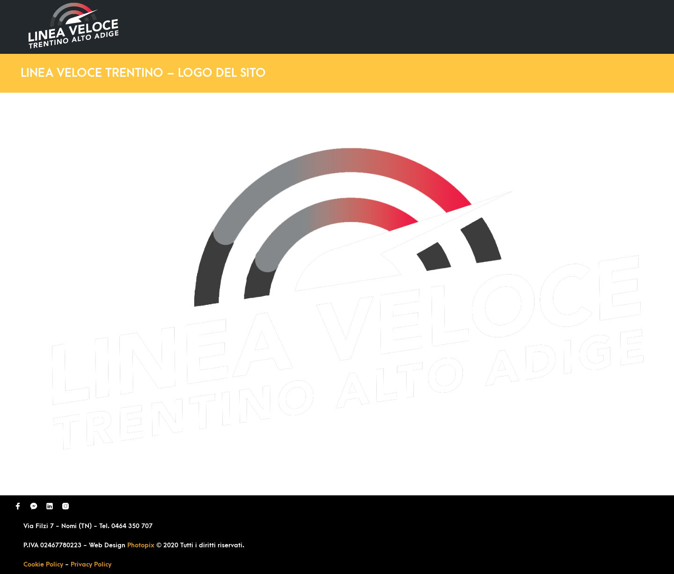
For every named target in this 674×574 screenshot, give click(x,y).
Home (355, 26)
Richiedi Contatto (541, 26)
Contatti (610, 26)
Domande (471, 26)
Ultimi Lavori (409, 26)
